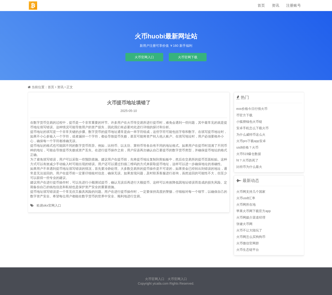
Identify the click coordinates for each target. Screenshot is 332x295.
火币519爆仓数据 (248, 154)
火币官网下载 (187, 57)
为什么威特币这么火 (250, 134)
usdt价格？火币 (247, 147)
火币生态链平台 (247, 249)
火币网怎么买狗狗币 (250, 237)
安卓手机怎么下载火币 (252, 128)
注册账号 (293, 5)
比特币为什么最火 (249, 167)
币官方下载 (244, 115)
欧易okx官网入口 (49, 205)
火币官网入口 (144, 57)
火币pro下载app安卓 (251, 141)
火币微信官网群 (247, 243)
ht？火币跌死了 (247, 160)
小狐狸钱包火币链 (249, 121)
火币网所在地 (246, 204)
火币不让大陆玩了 (249, 230)
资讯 (275, 5)
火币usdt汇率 (245, 198)
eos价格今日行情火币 (251, 109)
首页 (261, 5)
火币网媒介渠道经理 (250, 217)
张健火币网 (244, 224)
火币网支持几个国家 (250, 191)
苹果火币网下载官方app (253, 211)
